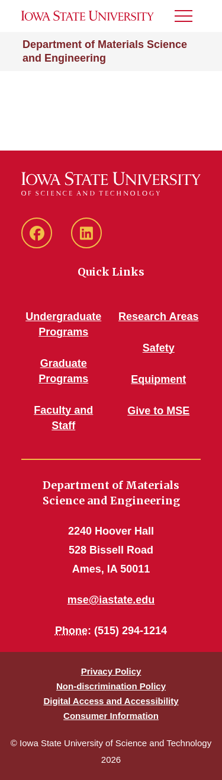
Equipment (158, 379)
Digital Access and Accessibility (110, 701)
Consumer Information (111, 716)
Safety (159, 348)
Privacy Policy (111, 671)
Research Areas (158, 316)
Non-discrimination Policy (111, 686)
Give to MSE (158, 411)
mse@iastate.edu (111, 600)
